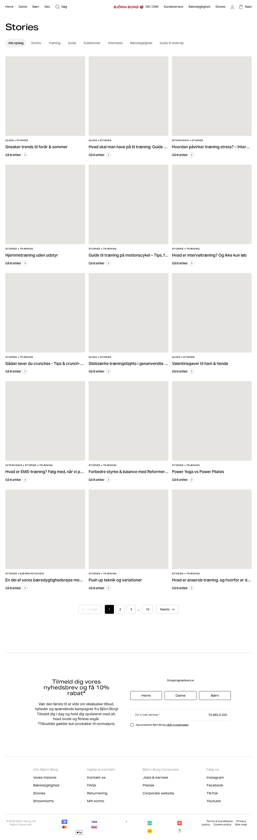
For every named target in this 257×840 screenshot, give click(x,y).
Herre (146, 696)
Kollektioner (92, 43)
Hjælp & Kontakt (101, 770)
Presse (148, 785)
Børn (215, 696)
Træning (54, 43)
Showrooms (43, 801)
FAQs (91, 785)
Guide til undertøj (171, 43)
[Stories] (220, 7)
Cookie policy (222, 824)
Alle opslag (16, 43)
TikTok (212, 793)
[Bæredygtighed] (199, 7)
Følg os (213, 770)
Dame (180, 696)
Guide (72, 43)
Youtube (214, 801)
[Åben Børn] (36, 7)
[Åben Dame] (23, 7)
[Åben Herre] (9, 7)
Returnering (97, 793)
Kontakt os (96, 778)
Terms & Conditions (219, 821)
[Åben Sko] (47, 7)
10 (147, 609)
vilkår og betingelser (177, 724)
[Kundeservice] (173, 7)
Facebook (215, 785)
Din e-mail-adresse (146, 714)
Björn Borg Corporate (161, 770)
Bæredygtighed (141, 43)
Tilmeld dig (217, 714)
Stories (36, 43)
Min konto (95, 801)
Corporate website (158, 793)
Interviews (115, 43)
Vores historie (44, 778)
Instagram (215, 778)
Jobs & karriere (155, 778)
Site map (241, 824)
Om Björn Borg (45, 770)
